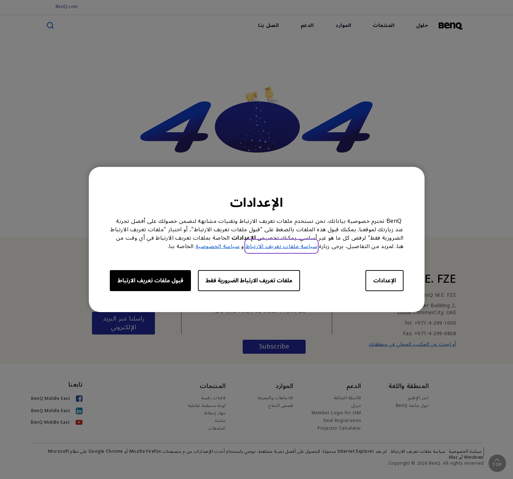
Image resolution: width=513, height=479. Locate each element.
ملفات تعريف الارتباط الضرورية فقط (249, 281)
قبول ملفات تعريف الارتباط (150, 281)
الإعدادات (384, 281)
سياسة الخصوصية (217, 246)
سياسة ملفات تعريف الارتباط (282, 246)
